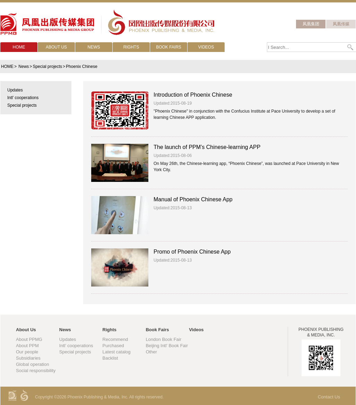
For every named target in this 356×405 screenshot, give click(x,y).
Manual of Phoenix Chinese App (193, 199)
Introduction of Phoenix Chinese (193, 95)
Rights (109, 329)
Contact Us (329, 396)
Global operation (32, 364)
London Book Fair (163, 339)
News (23, 66)
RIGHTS (131, 47)
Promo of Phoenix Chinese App (192, 252)
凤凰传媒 (341, 23)
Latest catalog (117, 351)
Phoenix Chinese (81, 66)
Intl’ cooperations (76, 345)
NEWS (94, 47)
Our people (27, 351)
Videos (196, 329)
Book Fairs (157, 329)
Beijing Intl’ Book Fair (167, 345)
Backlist (110, 358)
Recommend (115, 339)
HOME (19, 47)
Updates (67, 339)
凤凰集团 (311, 23)
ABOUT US (56, 47)
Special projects (47, 66)
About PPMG (29, 339)
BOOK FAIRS (168, 47)
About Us (26, 329)
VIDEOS (206, 47)
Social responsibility (35, 370)
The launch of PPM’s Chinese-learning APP (207, 147)
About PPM (27, 345)
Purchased (113, 345)
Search (350, 47)
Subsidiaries (28, 358)
